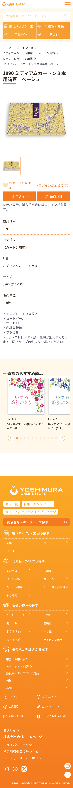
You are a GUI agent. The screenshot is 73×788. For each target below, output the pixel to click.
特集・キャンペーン (38, 504)
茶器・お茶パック (17, 659)
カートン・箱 (25, 48)
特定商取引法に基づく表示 (22, 751)
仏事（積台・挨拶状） (20, 666)
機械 (9, 680)
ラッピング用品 (53, 640)
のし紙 (47, 631)
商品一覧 (11, 504)
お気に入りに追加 (39, 185)
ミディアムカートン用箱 (18, 53)
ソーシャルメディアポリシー (24, 758)
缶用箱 (47, 571)
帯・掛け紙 (13, 640)
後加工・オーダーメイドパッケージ (30, 511)
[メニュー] (68, 4)
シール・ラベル (15, 615)
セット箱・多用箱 (54, 587)
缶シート (11, 623)
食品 (9, 687)
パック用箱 (13, 579)
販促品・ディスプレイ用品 (22, 673)
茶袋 (9, 543)
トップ (7, 48)
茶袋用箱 (11, 571)
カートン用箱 (47, 53)
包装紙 (47, 623)
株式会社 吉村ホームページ (22, 736)
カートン (48, 579)
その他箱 (11, 595)
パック (10, 551)
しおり (47, 615)
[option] (26, 403)
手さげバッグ (14, 631)
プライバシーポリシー (19, 744)
